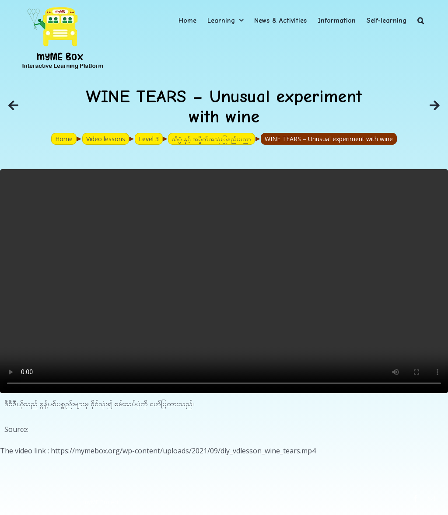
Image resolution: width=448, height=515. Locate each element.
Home (64, 139)
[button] (420, 20)
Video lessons (105, 139)
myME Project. (101, 502)
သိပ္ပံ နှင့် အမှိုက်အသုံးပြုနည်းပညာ (211, 139)
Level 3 (149, 139)
